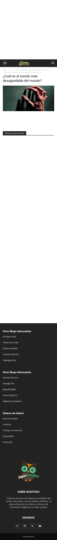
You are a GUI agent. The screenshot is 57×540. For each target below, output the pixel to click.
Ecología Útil (8, 383)
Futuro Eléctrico (10, 395)
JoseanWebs (8, 436)
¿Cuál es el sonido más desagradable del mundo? (29, 70)
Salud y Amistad (10, 348)
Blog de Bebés (9, 389)
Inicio (5, 70)
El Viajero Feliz (9, 336)
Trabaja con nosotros (12, 430)
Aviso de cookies (10, 418)
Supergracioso (9, 360)
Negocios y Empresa (12, 401)
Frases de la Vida (10, 342)
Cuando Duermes (11, 354)
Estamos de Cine (10, 377)
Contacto (7, 424)
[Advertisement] (28, 29)
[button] (4, 63)
